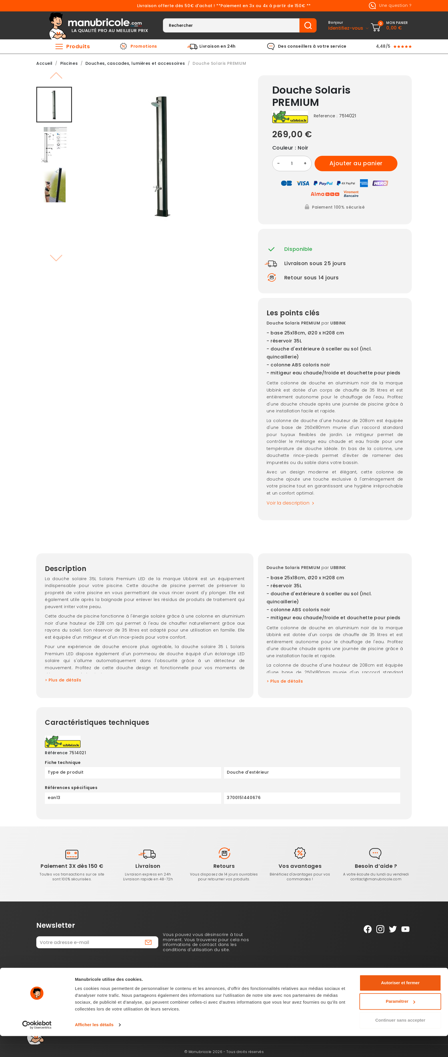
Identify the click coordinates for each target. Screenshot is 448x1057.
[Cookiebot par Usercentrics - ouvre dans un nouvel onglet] (37, 1046)
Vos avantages (300, 866)
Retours (224, 866)
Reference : (326, 116)
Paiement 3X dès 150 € (72, 866)
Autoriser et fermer (400, 1003)
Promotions (144, 46)
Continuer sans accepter (400, 1041)
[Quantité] (292, 163)
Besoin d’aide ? (376, 866)
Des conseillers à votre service (312, 46)
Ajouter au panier (356, 163)
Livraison (148, 866)
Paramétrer (400, 1022)
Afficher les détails (94, 1045)
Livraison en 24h (217, 46)
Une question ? (389, 5)
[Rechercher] (231, 25)
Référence (56, 753)
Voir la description (292, 503)
